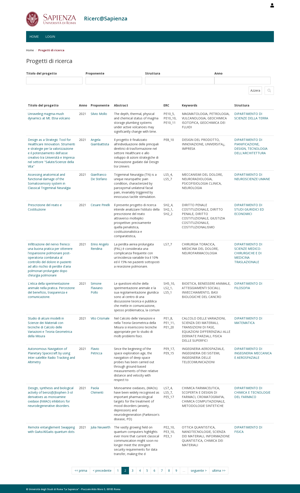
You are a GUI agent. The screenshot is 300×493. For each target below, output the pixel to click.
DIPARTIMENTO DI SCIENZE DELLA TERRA (251, 116)
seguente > (199, 470)
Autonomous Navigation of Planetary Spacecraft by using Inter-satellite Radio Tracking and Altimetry (51, 355)
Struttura (152, 73)
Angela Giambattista (100, 142)
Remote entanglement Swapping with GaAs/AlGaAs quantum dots (51, 429)
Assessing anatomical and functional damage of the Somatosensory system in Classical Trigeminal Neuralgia (49, 181)
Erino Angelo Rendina (100, 246)
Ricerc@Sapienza (105, 18)
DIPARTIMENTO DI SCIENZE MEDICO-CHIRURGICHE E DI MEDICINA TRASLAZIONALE (248, 253)
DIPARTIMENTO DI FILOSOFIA (248, 285)
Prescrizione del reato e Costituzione (45, 207)
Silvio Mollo (99, 114)
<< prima (81, 470)
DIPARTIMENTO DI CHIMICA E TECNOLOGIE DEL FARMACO (252, 392)
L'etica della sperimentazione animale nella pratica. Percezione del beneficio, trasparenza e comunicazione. (51, 290)
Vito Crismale (100, 318)
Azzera (255, 90)
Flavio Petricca (96, 351)
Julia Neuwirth (100, 427)
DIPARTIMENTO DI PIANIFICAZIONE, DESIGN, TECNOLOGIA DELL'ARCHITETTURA (250, 146)
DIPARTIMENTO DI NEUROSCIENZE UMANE (252, 176)
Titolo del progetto (41, 73)
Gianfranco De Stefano (99, 176)
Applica (269, 91)
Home (34, 36)
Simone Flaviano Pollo (97, 287)
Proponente (95, 73)
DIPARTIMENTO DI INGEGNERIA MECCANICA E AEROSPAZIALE (253, 353)
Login (50, 36)
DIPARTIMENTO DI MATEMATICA (248, 320)
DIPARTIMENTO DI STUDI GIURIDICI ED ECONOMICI (249, 209)
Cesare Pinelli (100, 205)
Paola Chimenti (97, 390)
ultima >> (218, 470)
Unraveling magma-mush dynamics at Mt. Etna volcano (49, 116)
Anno (218, 73)
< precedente (102, 470)
